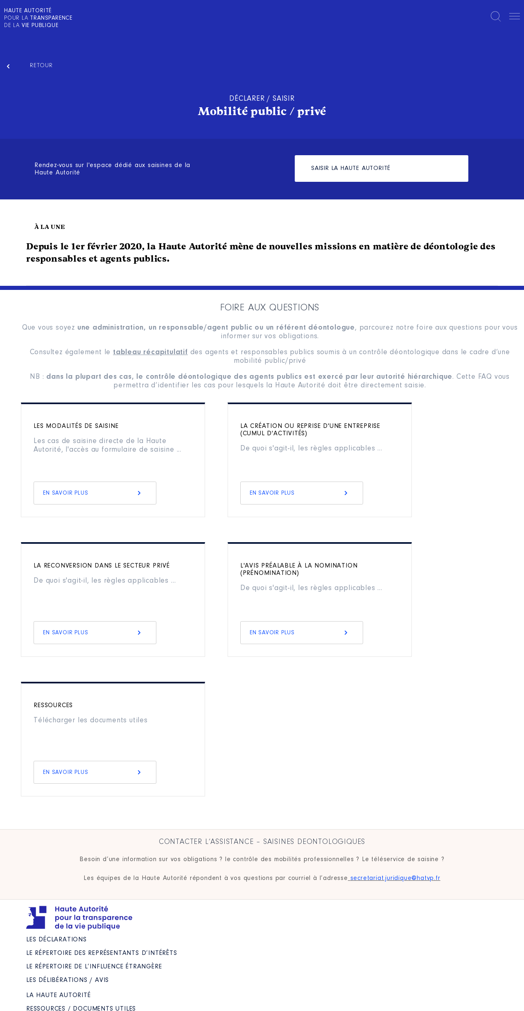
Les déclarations (56, 939)
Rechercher (495, 16)
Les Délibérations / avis (67, 980)
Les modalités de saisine (76, 426)
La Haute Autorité (58, 995)
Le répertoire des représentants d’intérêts (101, 953)
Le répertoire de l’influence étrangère (94, 967)
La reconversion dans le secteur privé (102, 566)
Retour (41, 66)
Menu (514, 17)
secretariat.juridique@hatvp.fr (395, 878)
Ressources (53, 705)
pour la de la (38, 18)
